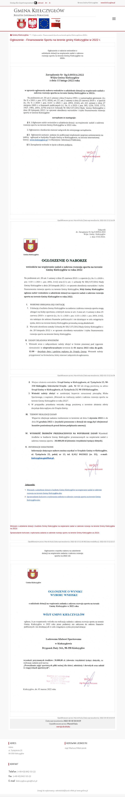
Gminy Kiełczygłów (19, 35)
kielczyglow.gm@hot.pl (26, 781)
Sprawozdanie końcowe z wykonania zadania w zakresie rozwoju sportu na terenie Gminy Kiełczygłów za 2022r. (55, 533)
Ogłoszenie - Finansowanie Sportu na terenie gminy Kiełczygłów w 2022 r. (60, 35)
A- (50, 3)
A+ (46, 3)
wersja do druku (63, 726)
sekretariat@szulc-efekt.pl (65, 791)
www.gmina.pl (82, 791)
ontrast (38, 3)
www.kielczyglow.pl (108, 3)
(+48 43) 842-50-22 (26, 771)
